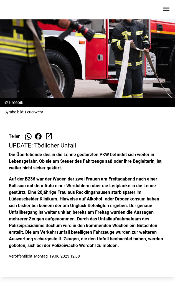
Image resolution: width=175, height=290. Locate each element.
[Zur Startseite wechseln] (17, 10)
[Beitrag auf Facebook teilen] (38, 136)
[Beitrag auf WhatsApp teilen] (28, 136)
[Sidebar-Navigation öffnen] (166, 9)
